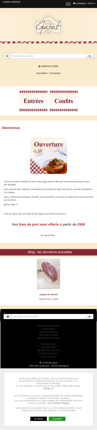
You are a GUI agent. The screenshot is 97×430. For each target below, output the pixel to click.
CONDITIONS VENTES (48, 326)
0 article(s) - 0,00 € (84, 3)
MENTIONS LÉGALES (48, 338)
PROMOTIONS (48, 344)
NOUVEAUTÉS (48, 347)
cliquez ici (48, 388)
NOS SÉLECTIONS (48, 335)
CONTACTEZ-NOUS (49, 353)
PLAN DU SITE (48, 356)
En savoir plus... (48, 235)
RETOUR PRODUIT (48, 332)
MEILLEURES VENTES (48, 350)
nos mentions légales (58, 403)
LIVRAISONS (48, 329)
